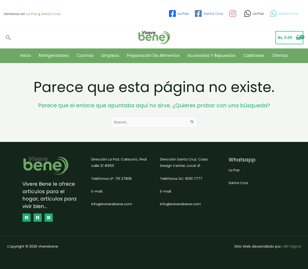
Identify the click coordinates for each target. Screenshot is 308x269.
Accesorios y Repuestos (207, 55)
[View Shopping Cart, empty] (289, 37)
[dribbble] (233, 13)
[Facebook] (26, 217)
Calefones (246, 55)
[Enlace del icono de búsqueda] (8, 37)
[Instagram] (49, 217)
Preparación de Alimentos (151, 55)
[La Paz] (178, 13)
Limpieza (112, 55)
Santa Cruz (51, 13)
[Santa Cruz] (209, 13)
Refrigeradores (62, 55)
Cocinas (90, 55)
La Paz (31, 13)
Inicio (36, 55)
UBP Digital (292, 246)
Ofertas (269, 55)
